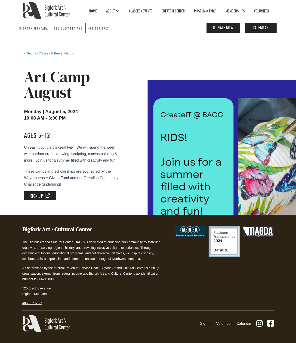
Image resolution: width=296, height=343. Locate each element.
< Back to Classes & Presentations (49, 53)
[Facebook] (270, 324)
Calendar (261, 28)
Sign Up (40, 196)
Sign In (206, 323)
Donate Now (223, 28)
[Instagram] (259, 324)
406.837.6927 (32, 303)
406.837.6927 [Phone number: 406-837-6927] (98, 28)
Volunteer (224, 323)
